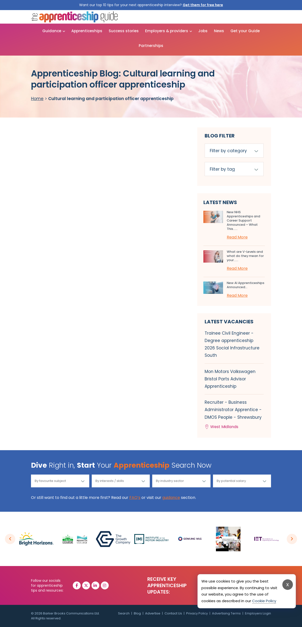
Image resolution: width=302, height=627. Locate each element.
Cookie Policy (264, 600)
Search (124, 613)
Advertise (152, 613)
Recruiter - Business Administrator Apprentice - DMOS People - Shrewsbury (234, 415)
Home (37, 99)
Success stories (124, 30)
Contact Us (173, 613)
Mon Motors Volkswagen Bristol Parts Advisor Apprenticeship (230, 379)
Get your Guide (245, 30)
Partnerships (151, 45)
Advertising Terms (226, 613)
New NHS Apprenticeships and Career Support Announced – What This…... (243, 220)
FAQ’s (134, 497)
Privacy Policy (197, 613)
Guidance (51, 30)
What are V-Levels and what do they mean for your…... (245, 256)
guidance (171, 497)
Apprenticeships (86, 30)
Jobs (203, 30)
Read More (237, 237)
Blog (137, 613)
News (219, 30)
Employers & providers (166, 30)
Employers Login (258, 613)
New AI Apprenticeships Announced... (245, 285)
